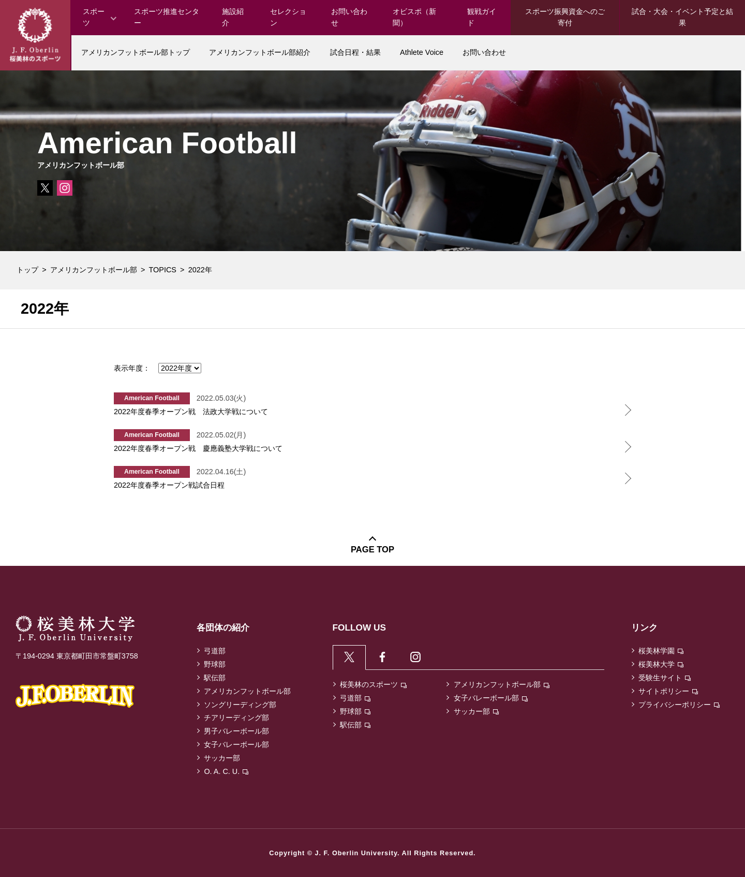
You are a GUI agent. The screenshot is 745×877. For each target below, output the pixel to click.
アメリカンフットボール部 (93, 270)
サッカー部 (222, 758)
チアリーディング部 (236, 717)
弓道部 (215, 651)
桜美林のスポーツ (373, 685)
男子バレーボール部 (236, 731)
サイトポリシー (668, 691)
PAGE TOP (372, 549)
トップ (27, 270)
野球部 (215, 664)
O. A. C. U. (226, 771)
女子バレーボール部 (236, 744)
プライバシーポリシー (679, 704)
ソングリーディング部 (240, 704)
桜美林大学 (660, 664)
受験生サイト (664, 678)
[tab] (349, 657)
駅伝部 (215, 678)
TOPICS (162, 270)
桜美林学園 (660, 651)
